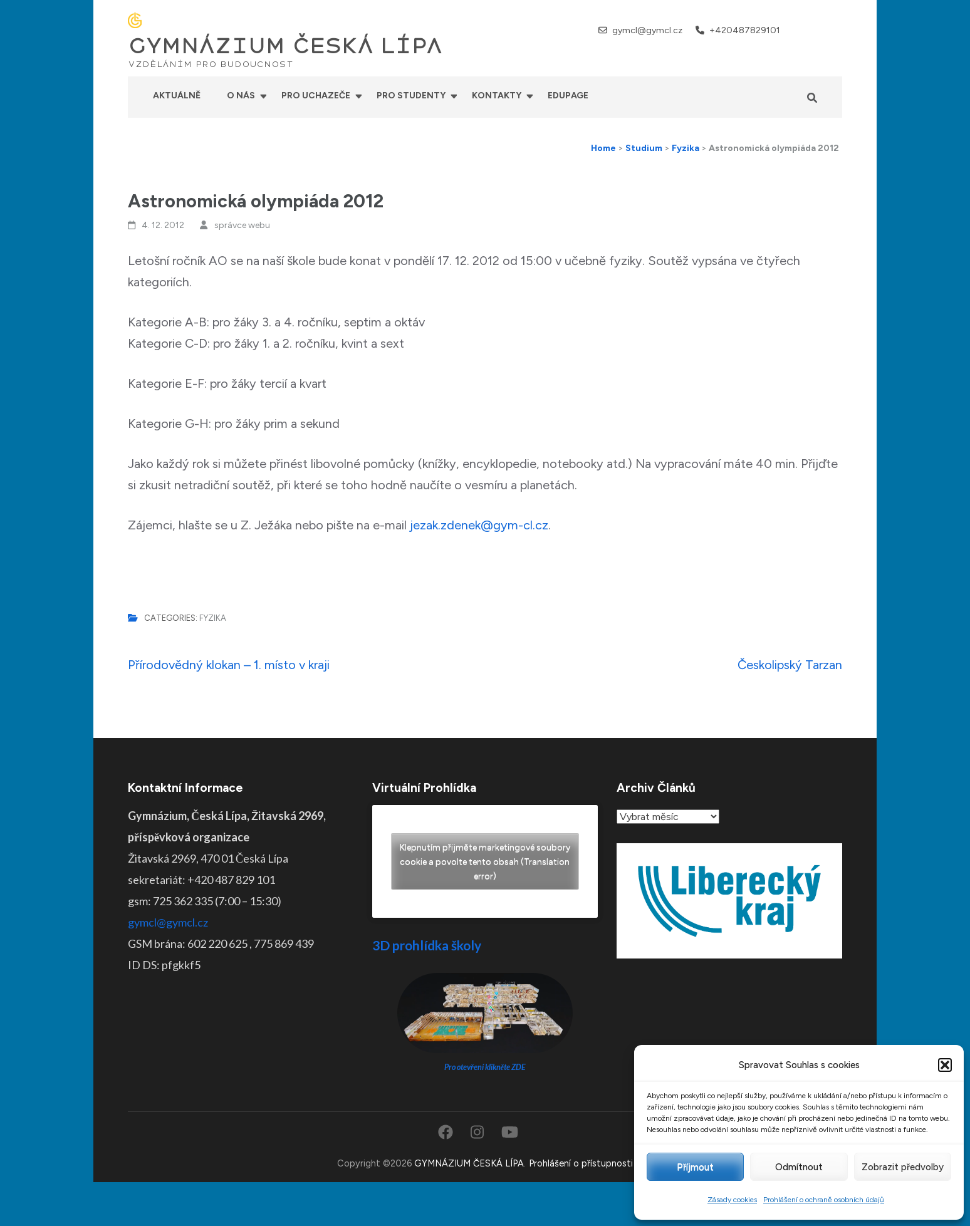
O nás (241, 95)
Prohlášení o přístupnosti (581, 1163)
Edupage (568, 95)
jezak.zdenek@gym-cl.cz (479, 524)
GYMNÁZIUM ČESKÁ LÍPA (285, 46)
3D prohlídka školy (426, 945)
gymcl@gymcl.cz (647, 30)
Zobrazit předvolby (903, 1167)
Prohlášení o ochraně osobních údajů (823, 1199)
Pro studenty (411, 95)
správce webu (242, 225)
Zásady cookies (732, 1199)
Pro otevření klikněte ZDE (485, 1067)
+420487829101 (744, 30)
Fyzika (212, 618)
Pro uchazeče (315, 95)
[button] (945, 1065)
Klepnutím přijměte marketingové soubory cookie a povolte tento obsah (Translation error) (485, 861)
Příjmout (695, 1167)
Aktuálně (177, 95)
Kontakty (496, 95)
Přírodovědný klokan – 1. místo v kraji (229, 664)
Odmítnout (799, 1167)
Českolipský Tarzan (790, 664)
